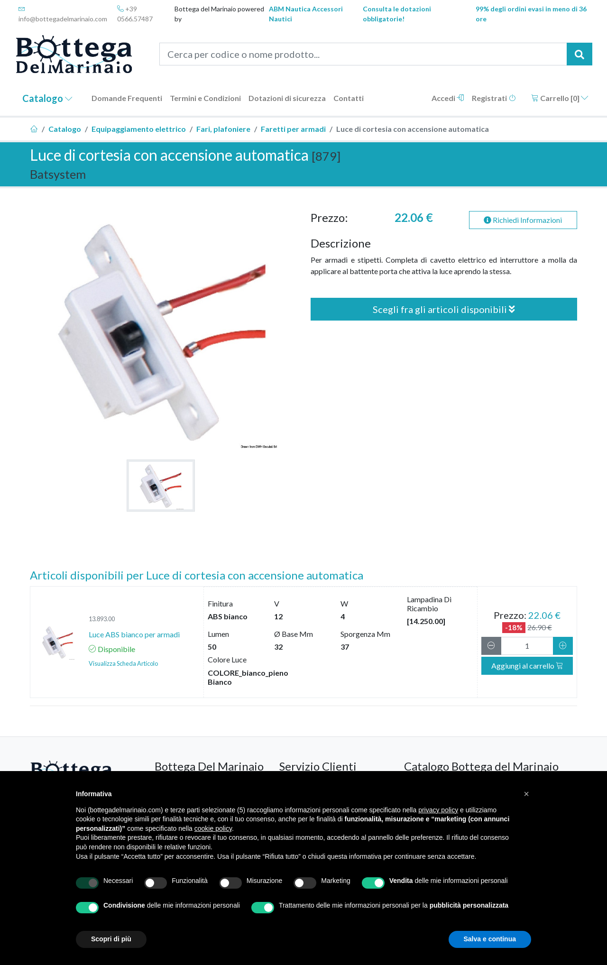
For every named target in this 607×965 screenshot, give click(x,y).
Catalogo (47, 98)
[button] (526, 793)
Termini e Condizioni (205, 97)
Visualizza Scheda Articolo (123, 663)
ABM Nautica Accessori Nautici (306, 14)
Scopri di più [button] (111, 939)
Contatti (348, 97)
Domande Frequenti (127, 97)
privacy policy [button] (438, 810)
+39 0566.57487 (135, 14)
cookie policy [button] (213, 828)
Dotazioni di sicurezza (287, 97)
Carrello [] (560, 97)
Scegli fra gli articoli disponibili (444, 309)
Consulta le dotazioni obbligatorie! (397, 14)
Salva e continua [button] (490, 939)
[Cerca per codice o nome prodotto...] (363, 54)
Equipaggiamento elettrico (139, 128)
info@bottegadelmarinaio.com (62, 14)
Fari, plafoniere (223, 128)
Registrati (494, 97)
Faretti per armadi (293, 128)
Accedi (448, 97)
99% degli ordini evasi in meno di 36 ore (531, 14)
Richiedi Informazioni (523, 219)
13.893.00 (102, 619)
